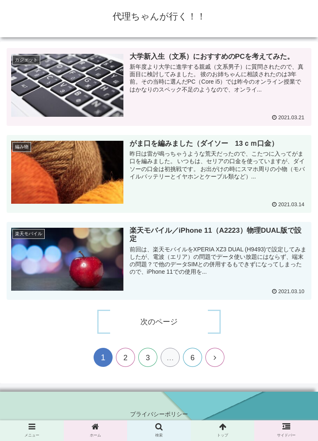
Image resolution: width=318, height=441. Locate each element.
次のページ (159, 322)
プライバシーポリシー (159, 414)
